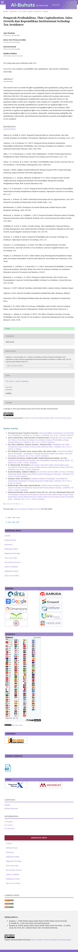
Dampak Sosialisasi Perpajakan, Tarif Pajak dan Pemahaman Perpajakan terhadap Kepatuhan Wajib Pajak (37, 479)
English (7, 805)
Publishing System (11, 571)
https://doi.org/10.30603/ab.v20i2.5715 (21, 63)
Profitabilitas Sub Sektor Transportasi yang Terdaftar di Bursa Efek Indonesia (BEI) (39, 445)
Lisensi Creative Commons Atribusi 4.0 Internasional (51, 940)
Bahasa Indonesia (11, 808)
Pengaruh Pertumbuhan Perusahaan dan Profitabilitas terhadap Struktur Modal (39, 460)
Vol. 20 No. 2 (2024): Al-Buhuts (29, 11)
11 (19, 504)
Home (5, 11)
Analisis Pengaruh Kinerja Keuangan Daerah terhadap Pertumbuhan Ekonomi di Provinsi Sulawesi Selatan (38, 486)
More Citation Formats (15, 366)
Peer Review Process (12, 562)
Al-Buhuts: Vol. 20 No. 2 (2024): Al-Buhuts (57, 435)
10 (17, 504)
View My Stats (17, 725)
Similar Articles (10, 428)
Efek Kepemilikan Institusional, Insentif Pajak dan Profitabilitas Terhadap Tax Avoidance (41, 434)
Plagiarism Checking (12, 553)
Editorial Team (10, 540)
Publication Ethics (11, 549)
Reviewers (9, 544)
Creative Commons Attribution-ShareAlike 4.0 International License (47, 418)
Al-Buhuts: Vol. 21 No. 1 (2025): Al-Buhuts (29, 499)
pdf (8, 329)
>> (22, 504)
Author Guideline (11, 567)
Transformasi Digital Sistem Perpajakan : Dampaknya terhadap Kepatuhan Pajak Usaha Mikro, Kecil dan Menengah (40, 453)
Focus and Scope (11, 558)
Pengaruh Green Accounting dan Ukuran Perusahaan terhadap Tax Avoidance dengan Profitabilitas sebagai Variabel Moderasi (40, 440)
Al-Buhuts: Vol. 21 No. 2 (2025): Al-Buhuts (39, 442)
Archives (13, 11)
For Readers (9, 822)
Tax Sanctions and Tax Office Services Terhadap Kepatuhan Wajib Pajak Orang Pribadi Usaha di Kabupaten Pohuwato (41, 473)
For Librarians (10, 828)
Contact (7, 536)
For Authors (9, 825)
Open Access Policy (12, 575)
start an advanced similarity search (27, 509)
